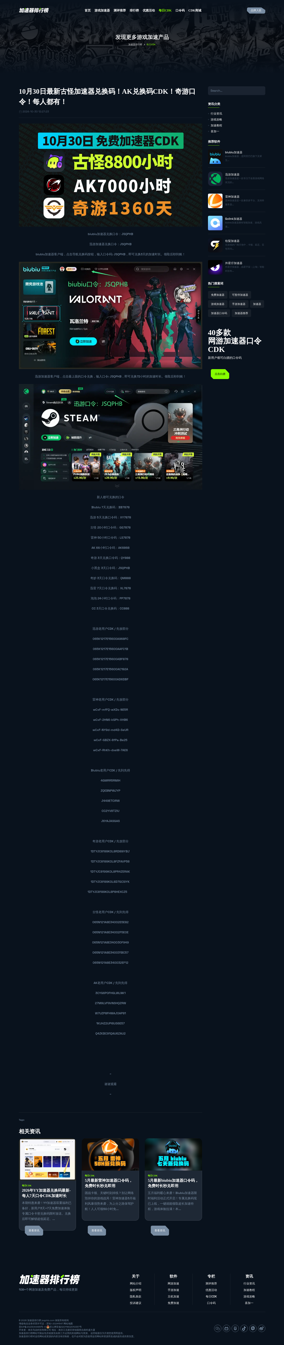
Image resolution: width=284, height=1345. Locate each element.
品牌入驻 (256, 10)
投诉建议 (135, 1303)
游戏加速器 (102, 10)
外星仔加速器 (233, 263)
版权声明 (135, 1290)
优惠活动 (149, 10)
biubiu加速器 (97, 234)
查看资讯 (34, 1230)
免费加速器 (217, 295)
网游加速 (173, 1283)
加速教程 (216, 125)
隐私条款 (135, 1296)
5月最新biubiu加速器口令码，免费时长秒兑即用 (173, 1183)
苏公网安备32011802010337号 (66, 1326)
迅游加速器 (97, 244)
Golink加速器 (233, 219)
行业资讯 (216, 113)
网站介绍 (135, 1283)
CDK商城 (195, 10)
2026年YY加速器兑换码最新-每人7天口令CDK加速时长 (46, 1193)
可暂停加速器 (240, 295)
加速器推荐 (241, 313)
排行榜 (134, 10)
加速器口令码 (219, 313)
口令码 (180, 10)
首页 (88, 10)
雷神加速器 (232, 196)
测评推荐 (120, 10)
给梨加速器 (232, 241)
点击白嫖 (220, 374)
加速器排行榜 (135, 44)
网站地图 (68, 1323)
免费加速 (173, 1303)
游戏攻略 (216, 119)
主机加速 (173, 1296)
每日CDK (165, 10)
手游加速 (173, 1290)
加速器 (257, 304)
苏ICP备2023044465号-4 (32, 1326)
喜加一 (215, 131)
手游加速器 (238, 304)
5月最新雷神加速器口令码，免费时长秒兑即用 (109, 1183)
